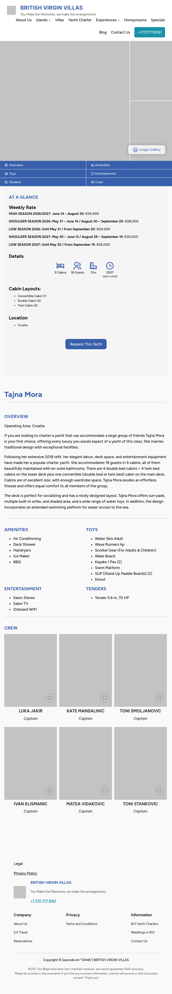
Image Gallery (147, 149)
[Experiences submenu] (119, 20)
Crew (97, 182)
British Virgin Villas (51, 7)
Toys (10, 173)
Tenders (12, 182)
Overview (13, 165)
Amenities (100, 165)
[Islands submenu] (49, 20)
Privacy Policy (25, 873)
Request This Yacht (86, 344)
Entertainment (103, 173)
